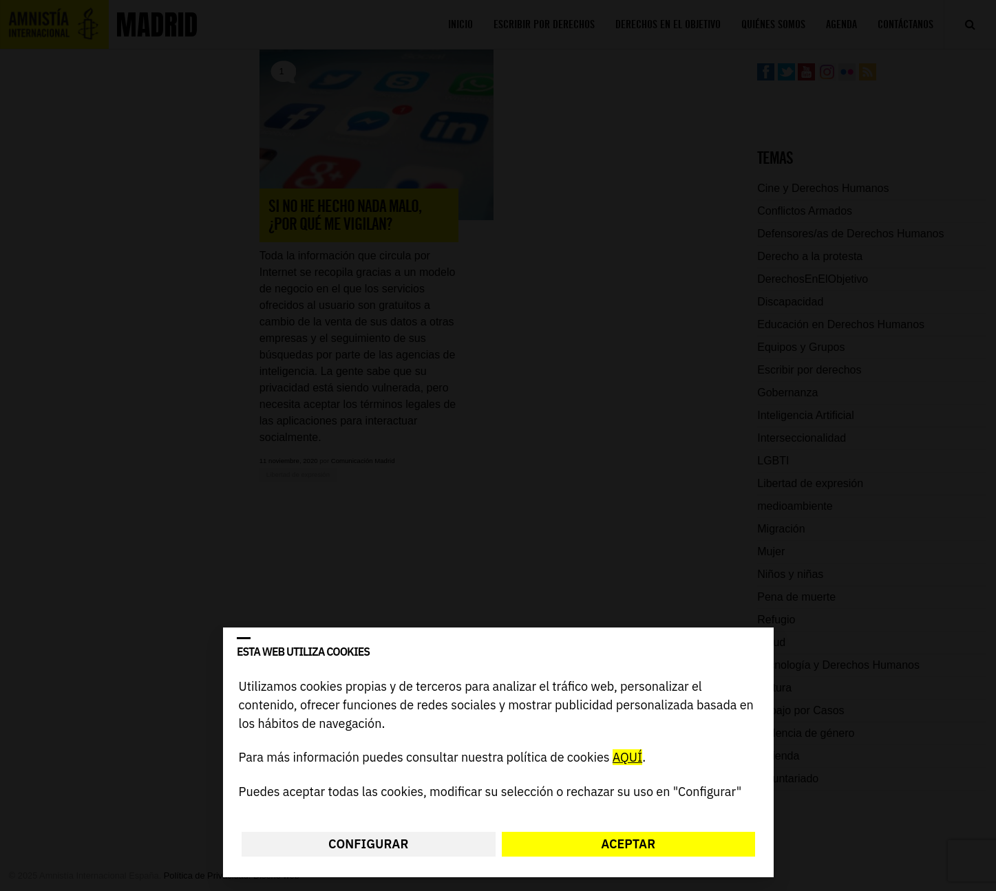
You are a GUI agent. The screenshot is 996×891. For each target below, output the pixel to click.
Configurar (368, 844)
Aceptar (628, 844)
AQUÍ (627, 758)
